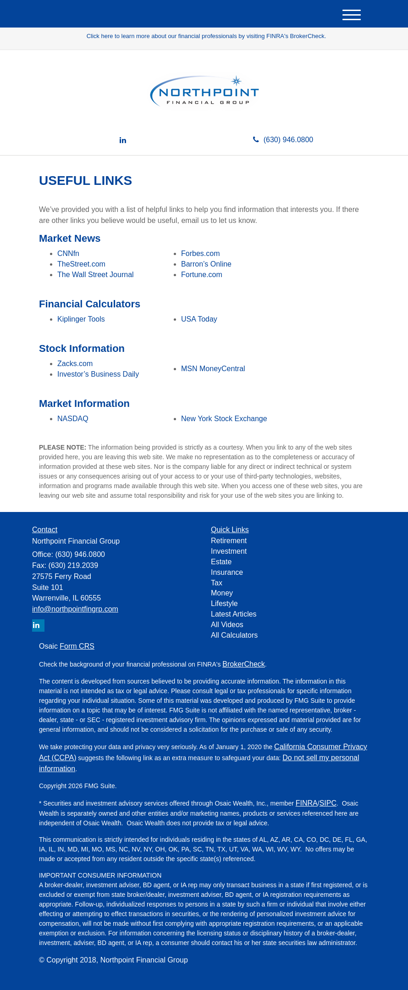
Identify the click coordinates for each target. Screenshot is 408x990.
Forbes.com (200, 253)
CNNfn (68, 253)
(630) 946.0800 (283, 140)
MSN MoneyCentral (213, 369)
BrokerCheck (243, 664)
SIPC (328, 803)
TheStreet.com (81, 264)
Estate (221, 562)
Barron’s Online (206, 264)
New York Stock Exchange (224, 419)
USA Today (199, 319)
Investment (229, 551)
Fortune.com (201, 274)
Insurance (227, 572)
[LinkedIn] (123, 140)
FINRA (307, 803)
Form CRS (77, 646)
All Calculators (234, 635)
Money (222, 593)
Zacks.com (75, 363)
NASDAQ (72, 419)
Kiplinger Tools (81, 319)
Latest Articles (234, 614)
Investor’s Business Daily (98, 374)
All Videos (227, 624)
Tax (216, 583)
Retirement (229, 541)
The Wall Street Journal (95, 274)
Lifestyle (224, 603)
